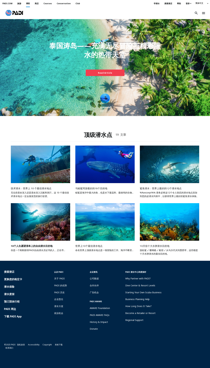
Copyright (47, 344)
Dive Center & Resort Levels (140, 285)
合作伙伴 (94, 285)
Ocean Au (105, 107)
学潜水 (157, 3)
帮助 (179, 3)
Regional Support (134, 320)
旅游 (19, 3)
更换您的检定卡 (13, 279)
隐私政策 (21, 344)
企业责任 (58, 299)
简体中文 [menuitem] (199, 3)
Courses (47, 3)
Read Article (105, 72)
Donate (94, 328)
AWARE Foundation (100, 308)
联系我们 (9, 347)
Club (77, 3)
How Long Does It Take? (138, 306)
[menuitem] (202, 3)
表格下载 (59, 344)
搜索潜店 (168, 3)
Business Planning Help (137, 299)
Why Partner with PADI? (138, 278)
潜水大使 (58, 306)
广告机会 (94, 292)
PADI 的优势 (60, 285)
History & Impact (99, 322)
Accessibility (33, 344)
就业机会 (58, 313)
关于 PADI (59, 278)
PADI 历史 (59, 292)
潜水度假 (9, 294)
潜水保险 (9, 286)
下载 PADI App (13, 316)
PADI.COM (7, 3)
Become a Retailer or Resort (140, 313)
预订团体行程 (12, 301)
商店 (37, 3)
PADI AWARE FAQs (99, 315)
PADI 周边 (10, 309)
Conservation (64, 3)
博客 (28, 3)
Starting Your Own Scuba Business (143, 292)
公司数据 (94, 278)
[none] (202, 3)
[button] (14, 13)
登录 (188, 3)
